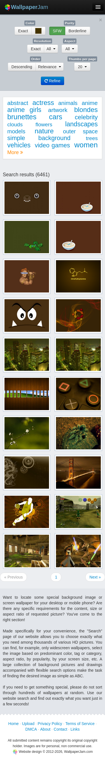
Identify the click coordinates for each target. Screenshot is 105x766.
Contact (60, 729)
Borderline (78, 31)
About (45, 729)
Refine (52, 81)
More (15, 152)
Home (13, 723)
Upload (28, 723)
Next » (95, 577)
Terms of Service (79, 723)
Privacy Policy (50, 723)
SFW (57, 31)
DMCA (31, 729)
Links (75, 729)
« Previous (13, 577)
